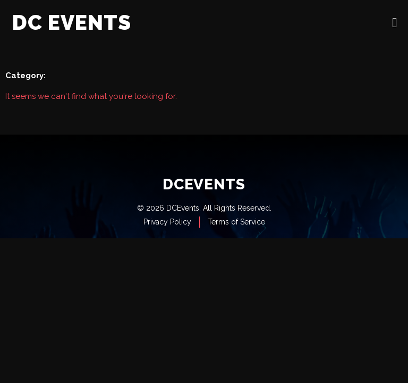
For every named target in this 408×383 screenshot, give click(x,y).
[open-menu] (394, 23)
